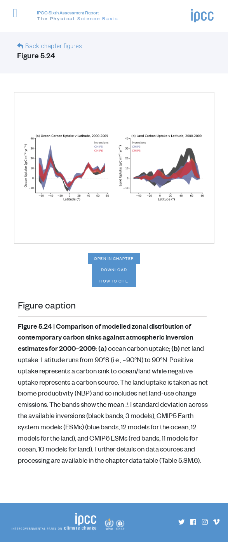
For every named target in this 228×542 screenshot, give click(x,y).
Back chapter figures (53, 46)
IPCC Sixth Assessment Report (78, 16)
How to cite (113, 281)
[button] (18, 17)
